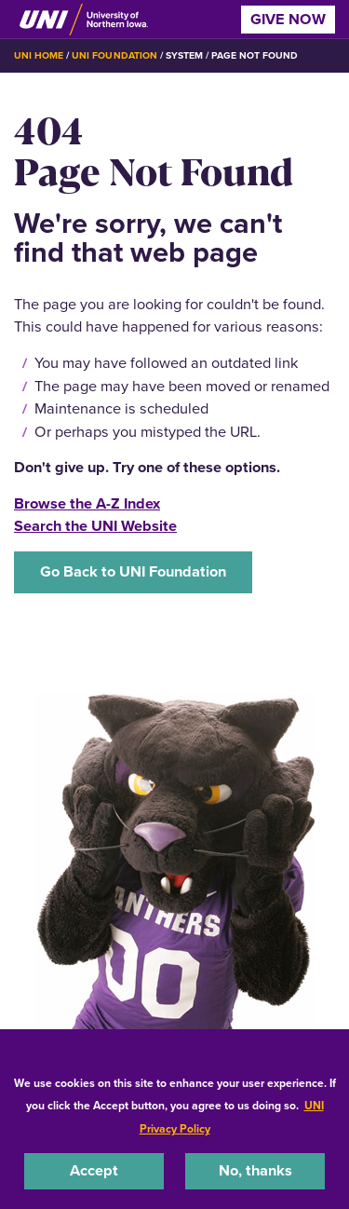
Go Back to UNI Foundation (133, 571)
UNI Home (38, 55)
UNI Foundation (114, 55)
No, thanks (255, 1170)
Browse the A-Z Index (87, 503)
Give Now (288, 19)
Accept (94, 1170)
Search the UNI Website (95, 525)
